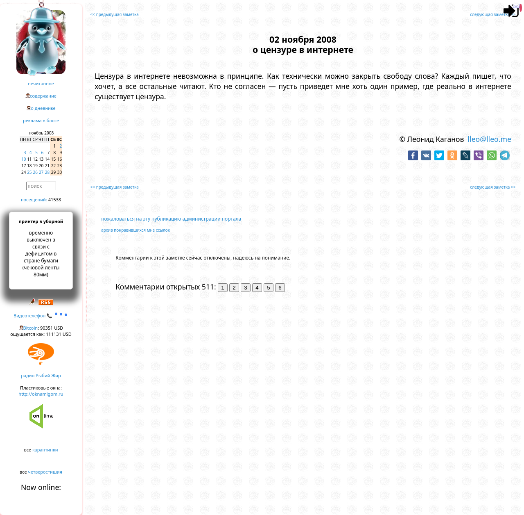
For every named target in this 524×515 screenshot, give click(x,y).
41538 (54, 199)
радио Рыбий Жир (41, 375)
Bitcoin (30, 328)
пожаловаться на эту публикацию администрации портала (171, 218)
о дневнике (43, 108)
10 (23, 159)
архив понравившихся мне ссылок (135, 230)
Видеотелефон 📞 (41, 315)
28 (47, 172)
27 (41, 172)
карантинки (45, 450)
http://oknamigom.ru (40, 394)
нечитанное (41, 83)
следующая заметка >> (492, 14)
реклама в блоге (41, 120)
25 (29, 172)
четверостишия (45, 472)
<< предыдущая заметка (114, 14)
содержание (43, 96)
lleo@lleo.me (489, 139)
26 (35, 172)
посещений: (34, 199)
